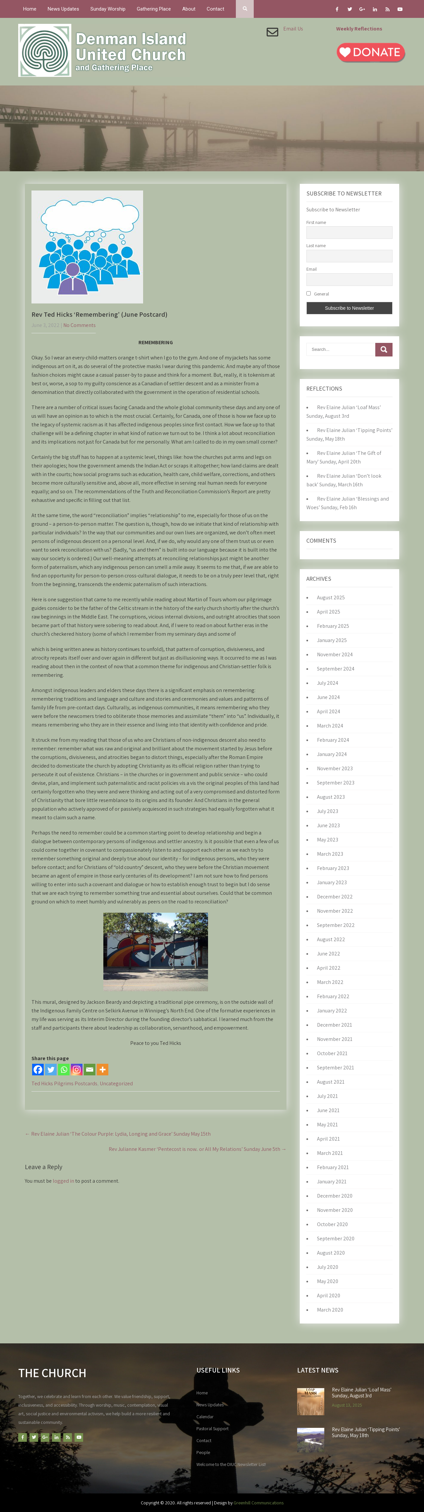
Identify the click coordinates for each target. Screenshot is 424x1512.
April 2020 (328, 1295)
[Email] (89, 1069)
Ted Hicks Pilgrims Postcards (64, 1083)
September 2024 (335, 668)
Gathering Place (154, 9)
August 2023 (331, 796)
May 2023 (327, 839)
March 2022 (330, 982)
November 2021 (334, 1039)
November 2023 (335, 768)
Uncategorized (116, 1083)
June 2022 (328, 953)
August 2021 (330, 1081)
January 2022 (332, 1010)
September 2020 (335, 1238)
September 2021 (335, 1067)
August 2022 (331, 939)
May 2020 (327, 1281)
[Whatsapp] (64, 1069)
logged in (63, 1180)
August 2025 (331, 597)
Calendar (205, 1417)
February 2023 (333, 868)
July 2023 (327, 811)
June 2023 (328, 825)
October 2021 (332, 1053)
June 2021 (328, 1110)
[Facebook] (38, 1069)
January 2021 (331, 1181)
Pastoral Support (212, 1428)
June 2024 (328, 697)
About (188, 9)
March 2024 (330, 725)
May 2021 (327, 1124)
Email (311, 269)
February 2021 (333, 1167)
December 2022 (335, 896)
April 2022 (329, 967)
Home (29, 9)
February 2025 (333, 625)
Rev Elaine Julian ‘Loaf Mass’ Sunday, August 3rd (362, 1393)
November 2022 (335, 910)
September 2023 (335, 782)
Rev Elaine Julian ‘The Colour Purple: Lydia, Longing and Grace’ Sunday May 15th (118, 1133)
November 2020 (335, 1210)
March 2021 (330, 1153)
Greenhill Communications (259, 1503)
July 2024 (327, 682)
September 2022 (336, 925)
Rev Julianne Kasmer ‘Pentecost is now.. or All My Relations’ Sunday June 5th (198, 1149)
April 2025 (328, 611)
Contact (215, 9)
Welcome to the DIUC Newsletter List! (231, 1464)
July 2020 (327, 1267)
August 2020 (331, 1252)
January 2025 (332, 640)
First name (316, 222)
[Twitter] (51, 1069)
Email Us (293, 28)
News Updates (63, 9)
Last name (316, 245)
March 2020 (330, 1309)
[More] (102, 1069)
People (203, 1452)
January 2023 (332, 882)
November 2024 (335, 654)
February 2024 (333, 739)
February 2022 (333, 996)
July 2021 (327, 1096)
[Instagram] (76, 1069)
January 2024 (332, 754)
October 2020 (332, 1224)
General (317, 294)
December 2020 (334, 1195)
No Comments (79, 325)
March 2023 (330, 853)
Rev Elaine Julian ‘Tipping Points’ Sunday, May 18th (366, 1432)
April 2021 (328, 1138)
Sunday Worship (108, 9)
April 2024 (328, 711)
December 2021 (334, 1024)
